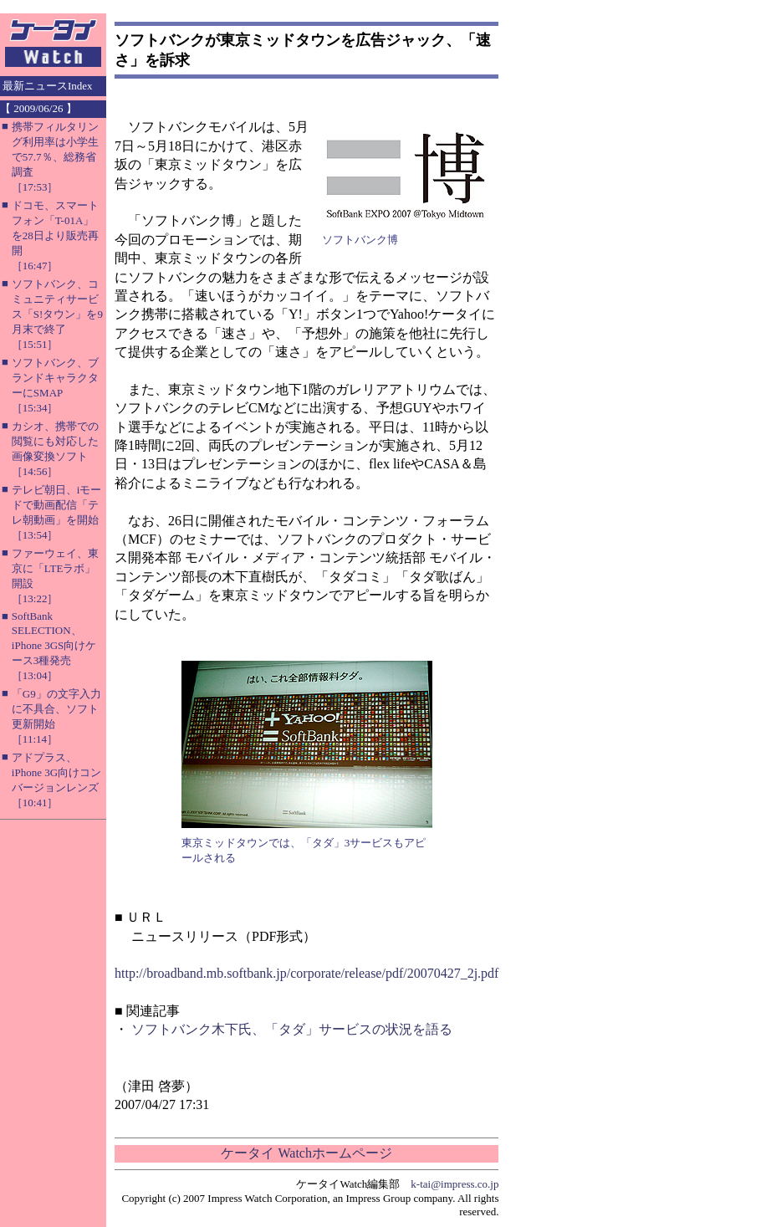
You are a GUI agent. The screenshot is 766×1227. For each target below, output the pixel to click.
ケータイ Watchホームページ (306, 1153)
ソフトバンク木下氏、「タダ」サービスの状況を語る (291, 1029)
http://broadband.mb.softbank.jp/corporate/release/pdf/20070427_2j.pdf (306, 973)
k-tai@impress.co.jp (454, 1184)
